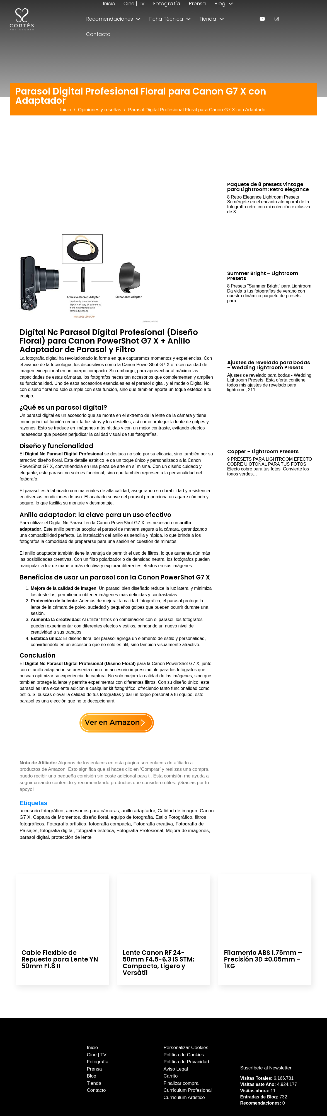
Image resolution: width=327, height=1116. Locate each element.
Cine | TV (134, 3)
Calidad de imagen (177, 810)
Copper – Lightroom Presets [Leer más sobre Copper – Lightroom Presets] (263, 451)
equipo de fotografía (132, 817)
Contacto (98, 34)
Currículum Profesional (188, 1090)
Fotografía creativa (153, 824)
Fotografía (166, 3)
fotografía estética (95, 830)
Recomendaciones (109, 18)
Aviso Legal (176, 1069)
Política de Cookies (184, 1054)
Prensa (197, 3)
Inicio (109, 3)
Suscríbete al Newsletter (266, 1068)
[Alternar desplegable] (230, 3)
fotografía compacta (110, 824)
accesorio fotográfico (41, 810)
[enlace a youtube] (262, 18)
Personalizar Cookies (186, 1047)
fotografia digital (57, 830)
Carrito (171, 1076)
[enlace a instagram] (276, 18)
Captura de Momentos (56, 817)
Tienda (207, 18)
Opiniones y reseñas (99, 109)
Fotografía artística (66, 824)
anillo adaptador (138, 810)
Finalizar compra (181, 1083)
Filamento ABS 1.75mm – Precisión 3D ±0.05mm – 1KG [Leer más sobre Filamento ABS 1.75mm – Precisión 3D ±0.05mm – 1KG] (263, 959)
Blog (220, 3)
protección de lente (72, 837)
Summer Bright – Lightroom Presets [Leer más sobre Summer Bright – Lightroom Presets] (262, 276)
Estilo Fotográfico (174, 817)
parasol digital (34, 837)
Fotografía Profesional (140, 830)
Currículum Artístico (184, 1097)
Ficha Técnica (166, 18)
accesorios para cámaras (92, 810)
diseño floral (95, 817)
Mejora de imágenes (187, 830)
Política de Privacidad (186, 1061)
